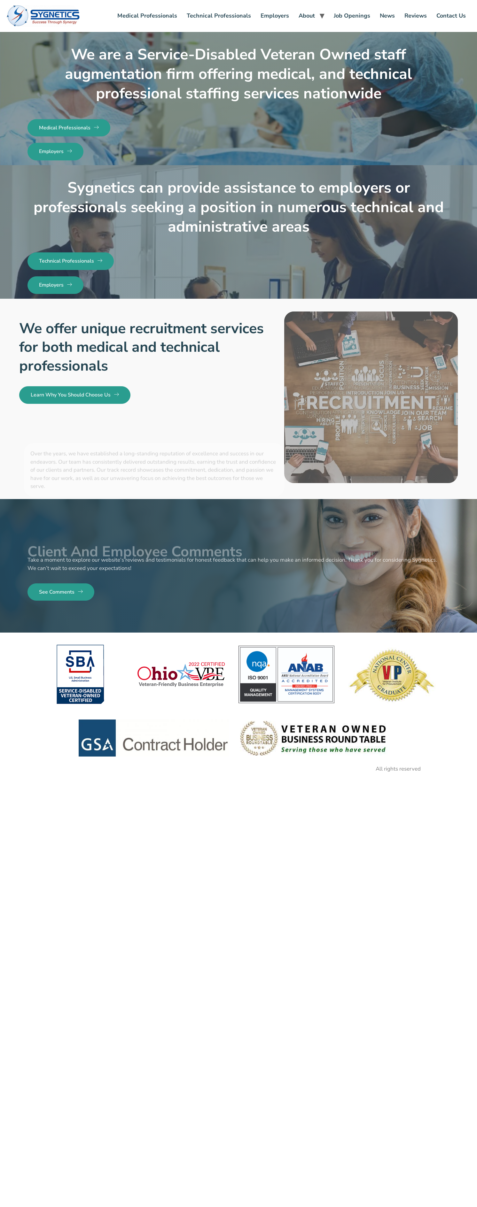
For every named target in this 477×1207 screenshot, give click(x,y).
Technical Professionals (219, 15)
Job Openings (352, 15)
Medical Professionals (147, 15)
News (387, 15)
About (307, 15)
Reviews (415, 15)
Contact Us (451, 15)
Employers (275, 15)
